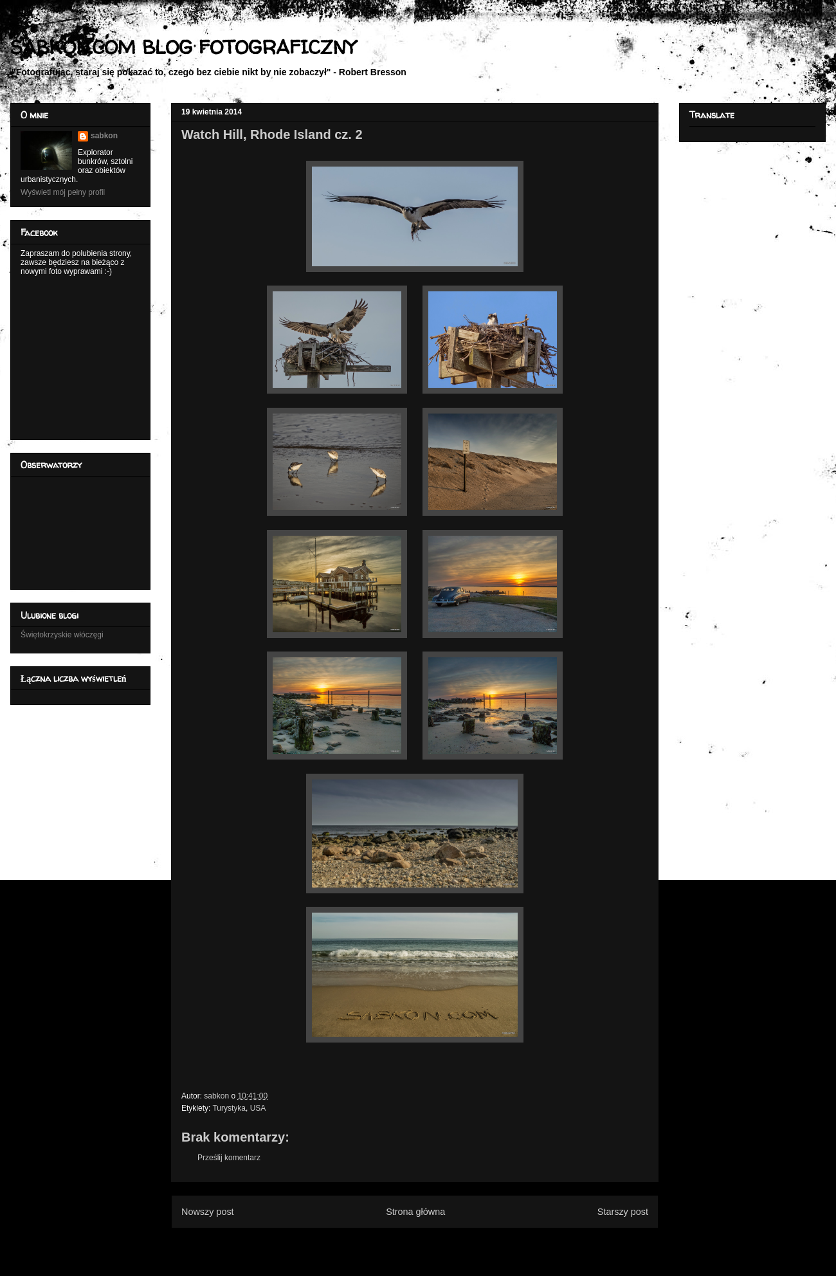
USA (258, 1108)
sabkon (104, 135)
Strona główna (415, 1212)
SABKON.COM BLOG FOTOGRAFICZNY (183, 46)
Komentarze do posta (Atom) (435, 1242)
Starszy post (622, 1212)
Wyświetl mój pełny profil (63, 192)
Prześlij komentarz (228, 1157)
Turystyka (229, 1108)
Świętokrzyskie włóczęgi (62, 634)
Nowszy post (207, 1212)
